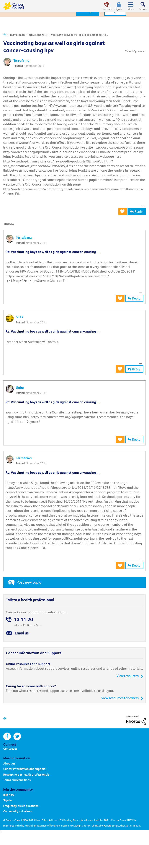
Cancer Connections (4, 34)
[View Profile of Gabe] (20, 387)
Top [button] (5, 719)
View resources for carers (120, 698)
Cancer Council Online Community (13, 6)
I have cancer (17, 34)
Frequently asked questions (20, 806)
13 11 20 (23, 619)
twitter (17, 736)
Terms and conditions (17, 780)
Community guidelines (17, 811)
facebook (7, 736)
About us (9, 763)
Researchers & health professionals (26, 774)
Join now (8, 795)
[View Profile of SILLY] (19, 317)
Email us (22, 633)
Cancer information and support (24, 769)
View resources (127, 676)
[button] (143, 205)
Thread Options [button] (133, 51)
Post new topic (29, 582)
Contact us (10, 749)
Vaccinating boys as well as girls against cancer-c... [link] (79, 34)
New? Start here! (38, 34)
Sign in (119, 9)
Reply (138, 211)
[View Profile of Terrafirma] (21, 60)
